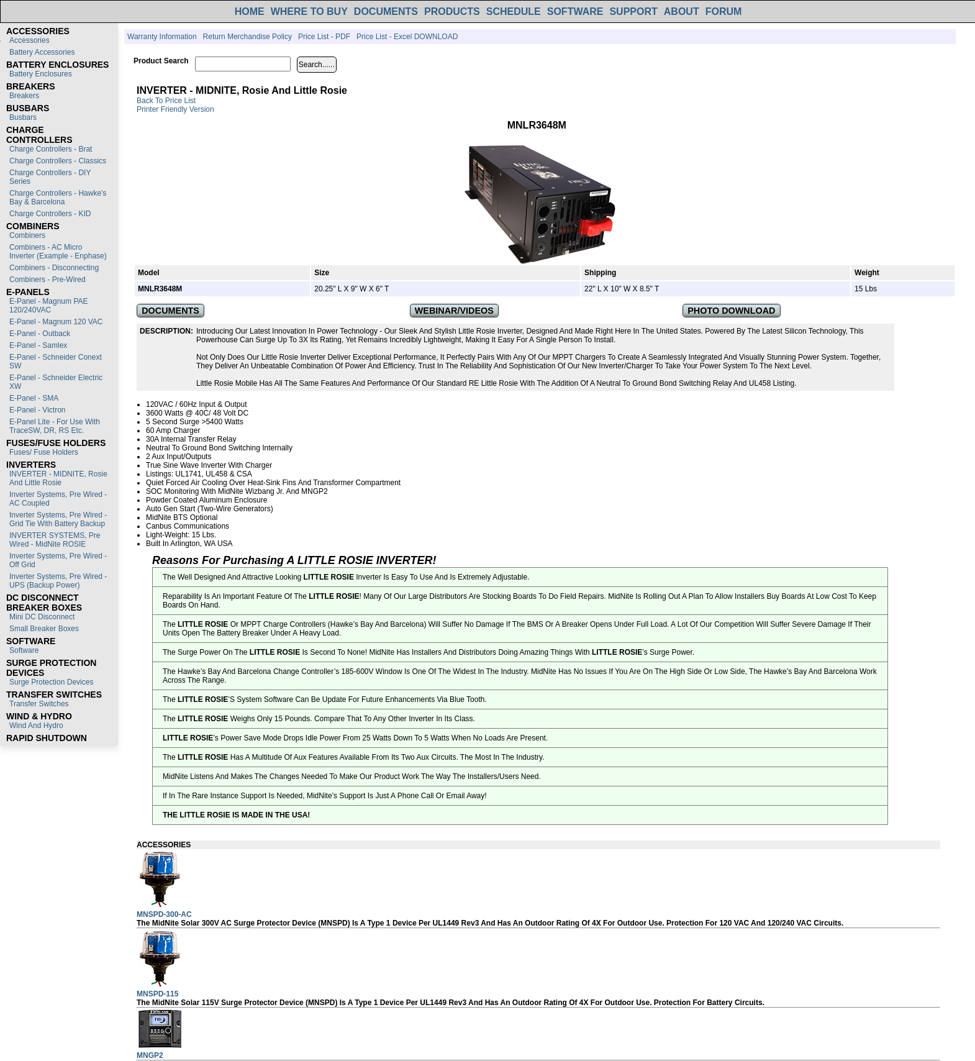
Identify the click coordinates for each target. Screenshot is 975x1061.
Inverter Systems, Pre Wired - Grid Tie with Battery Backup (58, 519)
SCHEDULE (513, 11)
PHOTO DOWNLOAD (731, 311)
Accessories (29, 40)
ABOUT (681, 11)
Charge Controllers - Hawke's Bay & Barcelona (57, 197)
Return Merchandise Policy (247, 36)
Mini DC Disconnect (42, 616)
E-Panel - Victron (37, 410)
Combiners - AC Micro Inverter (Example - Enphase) (58, 251)
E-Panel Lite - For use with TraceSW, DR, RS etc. (54, 426)
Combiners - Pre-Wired (47, 279)
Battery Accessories (42, 52)
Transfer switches (39, 703)
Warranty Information (162, 36)
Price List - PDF (324, 36)
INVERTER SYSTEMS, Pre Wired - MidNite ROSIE (54, 540)
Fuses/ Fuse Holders (43, 452)
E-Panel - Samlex (38, 345)
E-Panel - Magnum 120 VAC (56, 321)
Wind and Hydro (36, 725)
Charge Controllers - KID (50, 213)
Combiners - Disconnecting (54, 267)
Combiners (27, 235)
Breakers (24, 95)
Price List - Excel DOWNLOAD (407, 36)
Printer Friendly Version (175, 109)
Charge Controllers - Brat (50, 149)
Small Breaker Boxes (44, 628)
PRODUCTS (452, 11)
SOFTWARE (575, 11)
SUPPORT (633, 11)
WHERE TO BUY (309, 11)
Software (24, 650)
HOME (250, 11)
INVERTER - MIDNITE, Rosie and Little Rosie (58, 478)
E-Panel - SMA (33, 398)
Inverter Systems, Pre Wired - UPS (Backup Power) (58, 581)
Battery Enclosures (40, 74)
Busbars (23, 117)
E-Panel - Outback (39, 333)
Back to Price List (166, 100)
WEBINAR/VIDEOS (454, 311)
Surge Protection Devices (51, 682)
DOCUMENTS (386, 11)
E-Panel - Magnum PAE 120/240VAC (48, 305)
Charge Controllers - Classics (57, 161)
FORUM (723, 11)
